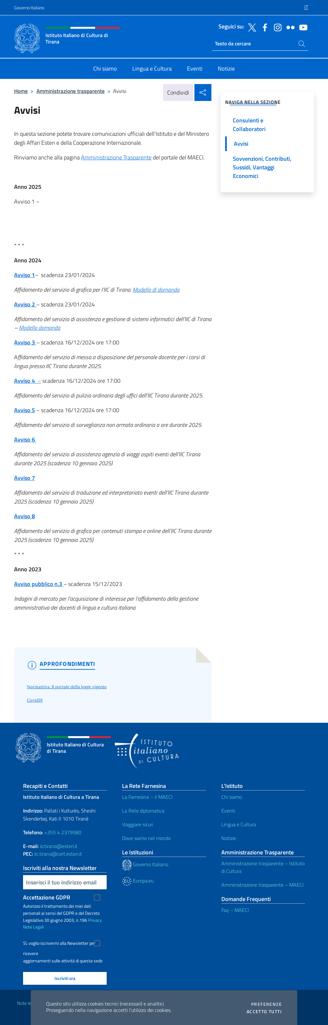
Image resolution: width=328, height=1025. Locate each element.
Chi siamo (231, 797)
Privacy (95, 920)
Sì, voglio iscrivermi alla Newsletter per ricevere (59, 944)
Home (21, 91)
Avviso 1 (24, 275)
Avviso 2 (25, 304)
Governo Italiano (29, 7)
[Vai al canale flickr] (289, 27)
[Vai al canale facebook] (263, 27)
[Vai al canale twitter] (250, 27)
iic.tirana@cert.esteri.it (58, 854)
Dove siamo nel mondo (146, 838)
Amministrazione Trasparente (116, 157)
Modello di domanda (156, 289)
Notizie (228, 838)
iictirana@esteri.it (59, 846)
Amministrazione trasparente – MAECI (262, 885)
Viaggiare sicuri (137, 824)
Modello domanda (39, 327)
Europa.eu (138, 880)
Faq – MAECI (235, 910)
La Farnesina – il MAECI (147, 797)
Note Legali (33, 926)
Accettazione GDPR (46, 897)
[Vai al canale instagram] (276, 27)
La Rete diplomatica (143, 810)
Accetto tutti (264, 1011)
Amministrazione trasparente (71, 91)
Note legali (27, 1003)
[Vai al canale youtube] (301, 27)
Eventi (228, 810)
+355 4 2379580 (62, 832)
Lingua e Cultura (238, 824)
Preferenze (266, 1004)
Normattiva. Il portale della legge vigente (67, 687)
